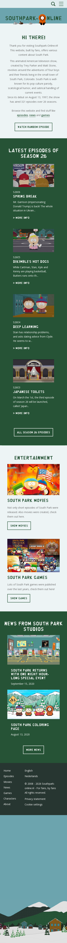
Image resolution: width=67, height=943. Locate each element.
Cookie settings (34, 804)
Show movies (19, 525)
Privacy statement (35, 799)
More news (33, 749)
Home (7, 770)
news (32, 115)
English (29, 770)
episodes (22, 115)
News (7, 787)
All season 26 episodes (33, 432)
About (7, 804)
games (45, 115)
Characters (10, 798)
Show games (18, 598)
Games (8, 793)
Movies (8, 782)
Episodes (9, 776)
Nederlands (31, 776)
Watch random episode (33, 126)
